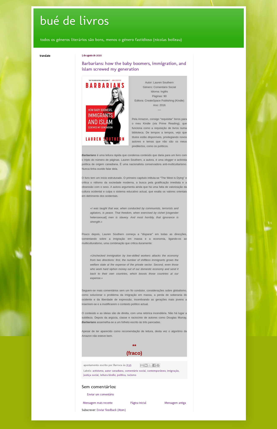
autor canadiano (114, 370)
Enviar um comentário (100, 394)
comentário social (135, 370)
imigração (173, 370)
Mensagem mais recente (98, 403)
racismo (131, 374)
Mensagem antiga (175, 403)
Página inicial (138, 403)
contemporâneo (156, 370)
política (121, 374)
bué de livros (74, 20)
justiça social (91, 374)
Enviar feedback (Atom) (111, 410)
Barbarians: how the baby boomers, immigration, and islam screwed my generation (134, 66)
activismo (98, 370)
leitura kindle (108, 374)
